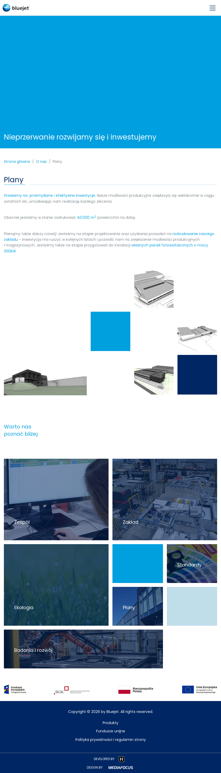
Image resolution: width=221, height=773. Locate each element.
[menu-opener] (212, 7)
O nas (41, 161)
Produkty (110, 722)
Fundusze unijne (110, 731)
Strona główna (17, 161)
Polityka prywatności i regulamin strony (110, 739)
